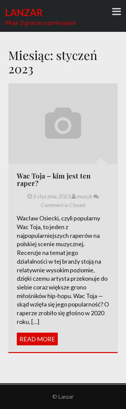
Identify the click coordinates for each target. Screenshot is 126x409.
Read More (37, 339)
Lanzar (24, 12)
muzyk (82, 196)
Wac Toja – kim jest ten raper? (54, 179)
